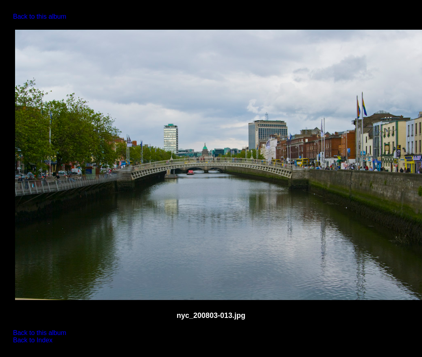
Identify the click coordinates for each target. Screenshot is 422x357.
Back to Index (32, 340)
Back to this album (39, 16)
